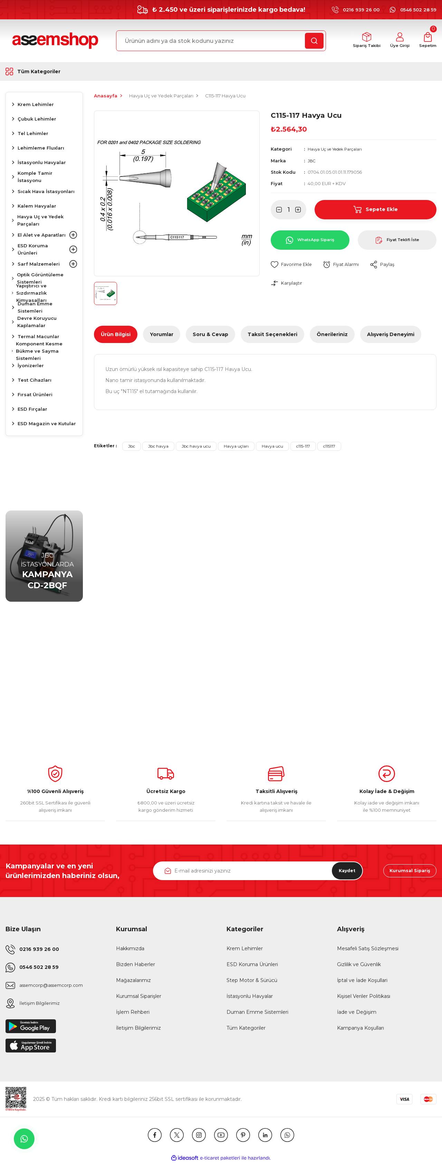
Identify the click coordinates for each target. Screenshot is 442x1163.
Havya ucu (272, 446)
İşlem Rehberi (133, 1012)
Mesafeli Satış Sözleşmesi (367, 948)
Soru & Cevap (210, 334)
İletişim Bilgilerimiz (138, 1028)
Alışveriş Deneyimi (390, 334)
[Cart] (426, 41)
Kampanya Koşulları (360, 1028)
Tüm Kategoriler (246, 1028)
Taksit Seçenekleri (272, 334)
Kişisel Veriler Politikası (363, 996)
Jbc (131, 446)
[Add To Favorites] (293, 264)
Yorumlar (161, 334)
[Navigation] (44, 71)
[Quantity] (288, 209)
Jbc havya (158, 446)
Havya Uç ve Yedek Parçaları (340, 149)
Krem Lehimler (245, 948)
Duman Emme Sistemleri (257, 1012)
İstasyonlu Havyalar (250, 996)
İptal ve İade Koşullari (362, 980)
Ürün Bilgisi (116, 334)
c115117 (329, 446)
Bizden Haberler (135, 964)
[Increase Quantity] (300, 209)
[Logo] (54, 40)
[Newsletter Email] (258, 870)
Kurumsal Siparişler (138, 996)
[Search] (221, 40)
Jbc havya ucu (196, 446)
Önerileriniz (332, 334)
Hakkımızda (130, 948)
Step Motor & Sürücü (252, 980)
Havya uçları (236, 446)
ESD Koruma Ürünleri (252, 964)
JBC (312, 160)
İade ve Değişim (356, 1012)
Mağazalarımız (133, 980)
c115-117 (303, 446)
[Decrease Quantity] (276, 209)
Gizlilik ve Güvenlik (359, 964)
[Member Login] (394, 41)
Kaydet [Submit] (342, 871)
